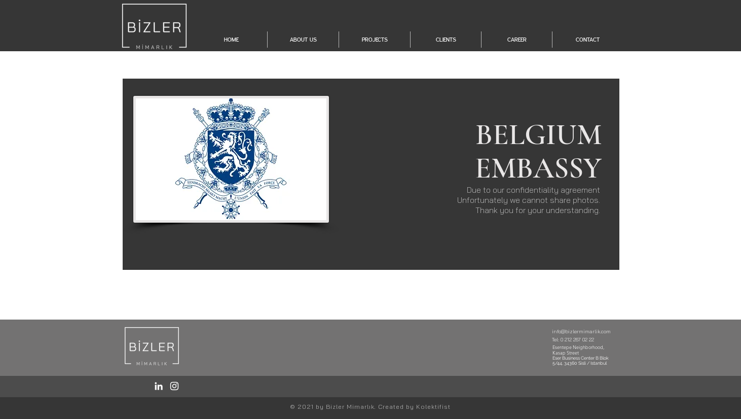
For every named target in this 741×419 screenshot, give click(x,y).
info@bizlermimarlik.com (581, 331)
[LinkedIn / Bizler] (158, 386)
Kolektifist (433, 406)
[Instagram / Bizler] (174, 386)
